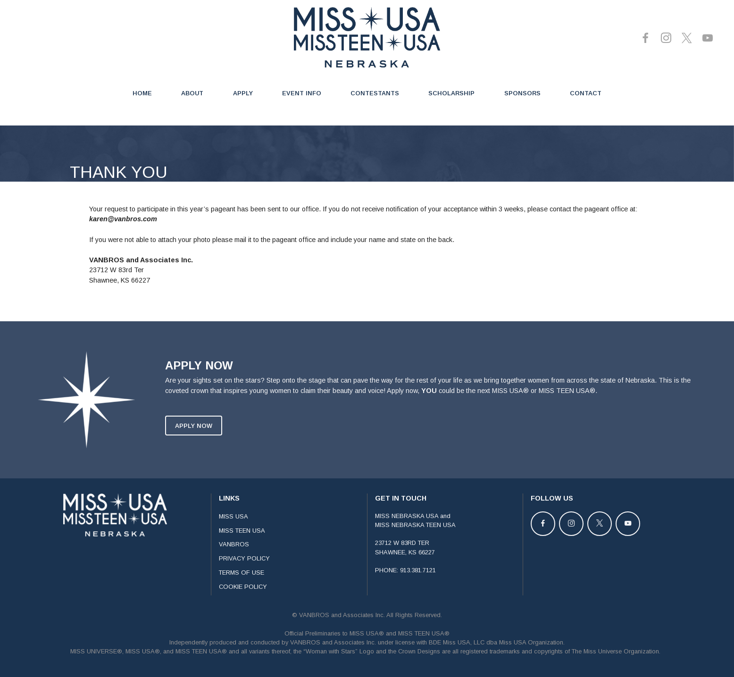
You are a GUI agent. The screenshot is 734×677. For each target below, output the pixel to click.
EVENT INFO (301, 93)
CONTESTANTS (374, 93)
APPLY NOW (193, 439)
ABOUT (192, 93)
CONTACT (585, 93)
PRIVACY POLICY (244, 572)
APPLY (243, 93)
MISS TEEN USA (242, 544)
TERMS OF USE (241, 586)
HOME (142, 93)
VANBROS (234, 558)
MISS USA (233, 530)
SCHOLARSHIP (451, 93)
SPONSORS (522, 93)
